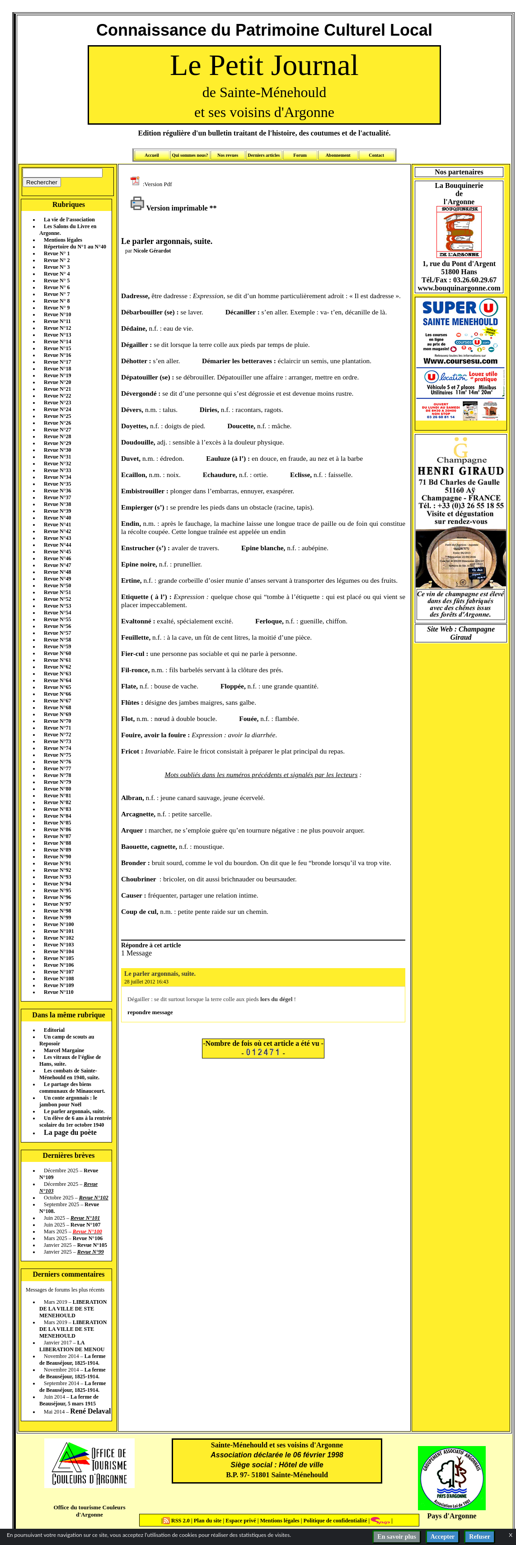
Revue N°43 (57, 538)
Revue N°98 (57, 911)
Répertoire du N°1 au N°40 (75, 246)
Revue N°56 (57, 626)
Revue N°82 (57, 802)
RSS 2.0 (177, 1520)
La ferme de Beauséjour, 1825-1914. (72, 1359)
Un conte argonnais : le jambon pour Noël (68, 1101)
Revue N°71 (57, 728)
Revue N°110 (59, 992)
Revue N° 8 (57, 301)
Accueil (152, 155)
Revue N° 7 (57, 294)
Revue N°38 (57, 504)
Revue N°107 (59, 972)
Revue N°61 (57, 660)
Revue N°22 (57, 396)
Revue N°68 (57, 707)
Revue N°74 (57, 748)
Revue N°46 (57, 558)
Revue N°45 (57, 551)
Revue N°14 (57, 341)
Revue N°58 (57, 640)
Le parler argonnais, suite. (74, 1111)
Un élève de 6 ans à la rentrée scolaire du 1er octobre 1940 (75, 1121)
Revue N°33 (57, 470)
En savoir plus (396, 1536)
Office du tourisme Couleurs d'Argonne (89, 1511)
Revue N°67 (57, 701)
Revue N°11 (57, 321)
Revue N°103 (59, 944)
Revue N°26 (57, 423)
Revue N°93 (57, 877)
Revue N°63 (57, 673)
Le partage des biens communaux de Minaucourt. (72, 1087)
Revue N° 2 (57, 260)
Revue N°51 (57, 592)
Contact (376, 155)
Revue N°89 (57, 850)
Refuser (479, 1536)
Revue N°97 (57, 904)
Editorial (54, 1030)
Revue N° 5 (57, 280)
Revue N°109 (59, 985)
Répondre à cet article (151, 945)
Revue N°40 (57, 518)
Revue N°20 (57, 382)
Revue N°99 (57, 917)
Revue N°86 (57, 829)
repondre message (150, 1012)
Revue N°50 (57, 585)
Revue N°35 (57, 484)
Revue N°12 (57, 328)
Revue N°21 (57, 389)
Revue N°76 (57, 761)
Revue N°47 (57, 565)
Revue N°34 (57, 477)
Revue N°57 (57, 633)
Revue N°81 (57, 795)
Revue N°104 (59, 951)
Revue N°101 (59, 931)
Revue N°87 (57, 836)
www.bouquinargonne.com (458, 288)
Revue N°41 (57, 524)
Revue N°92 (57, 870)
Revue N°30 (57, 450)
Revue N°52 (57, 599)
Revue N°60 (57, 653)
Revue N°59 (57, 646)
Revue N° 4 (57, 274)
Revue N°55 (57, 619)
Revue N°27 (57, 429)
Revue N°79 (57, 782)
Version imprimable (169, 208)
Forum (299, 155)
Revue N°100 (59, 924)
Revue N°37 (57, 497)
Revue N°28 (57, 436)
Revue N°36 (57, 490)
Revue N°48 (57, 572)
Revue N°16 (57, 355)
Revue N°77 (57, 768)
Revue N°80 (57, 789)
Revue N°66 (57, 694)
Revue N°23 (57, 402)
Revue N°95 (57, 890)
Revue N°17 (57, 362)
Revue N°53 (57, 606)
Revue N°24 (57, 409)
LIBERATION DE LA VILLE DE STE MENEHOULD (73, 1309)
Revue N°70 (57, 721)
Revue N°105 (59, 958)
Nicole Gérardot (152, 251)
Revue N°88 (57, 843)
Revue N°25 (57, 416)
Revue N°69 (57, 714)
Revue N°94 (57, 883)
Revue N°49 (57, 579)
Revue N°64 (57, 680)
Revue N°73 (57, 741)
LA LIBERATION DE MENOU (71, 1346)
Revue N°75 (57, 755)
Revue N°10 (57, 314)
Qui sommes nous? (190, 155)
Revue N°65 (57, 687)
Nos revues (227, 155)
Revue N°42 (57, 531)
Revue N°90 (57, 856)
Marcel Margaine (64, 1050)
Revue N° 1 (57, 253)
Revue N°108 (59, 978)
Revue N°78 (57, 775)
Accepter (443, 1536)
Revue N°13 (57, 335)
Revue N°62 (57, 667)
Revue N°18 (57, 368)
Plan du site (208, 1520)
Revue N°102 (59, 938)
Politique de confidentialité (334, 1520)
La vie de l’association (69, 219)
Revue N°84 (57, 816)
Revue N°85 (57, 822)
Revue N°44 (57, 545)
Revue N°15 (57, 348)
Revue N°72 (57, 734)
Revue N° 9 (57, 307)
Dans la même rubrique (68, 1015)
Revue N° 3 (57, 267)
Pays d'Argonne (452, 1516)
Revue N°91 (57, 863)
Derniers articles (264, 155)
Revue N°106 (59, 965)
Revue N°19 (57, 375)
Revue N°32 (57, 463)
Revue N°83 (57, 809)
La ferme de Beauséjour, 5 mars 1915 (69, 1400)
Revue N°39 (57, 511)
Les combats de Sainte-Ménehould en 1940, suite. (69, 1074)
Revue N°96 (57, 897)
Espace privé (240, 1520)
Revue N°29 (57, 443)
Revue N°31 (57, 457)
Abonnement (338, 155)
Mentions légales (63, 240)
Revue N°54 (57, 612)
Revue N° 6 (57, 287)
